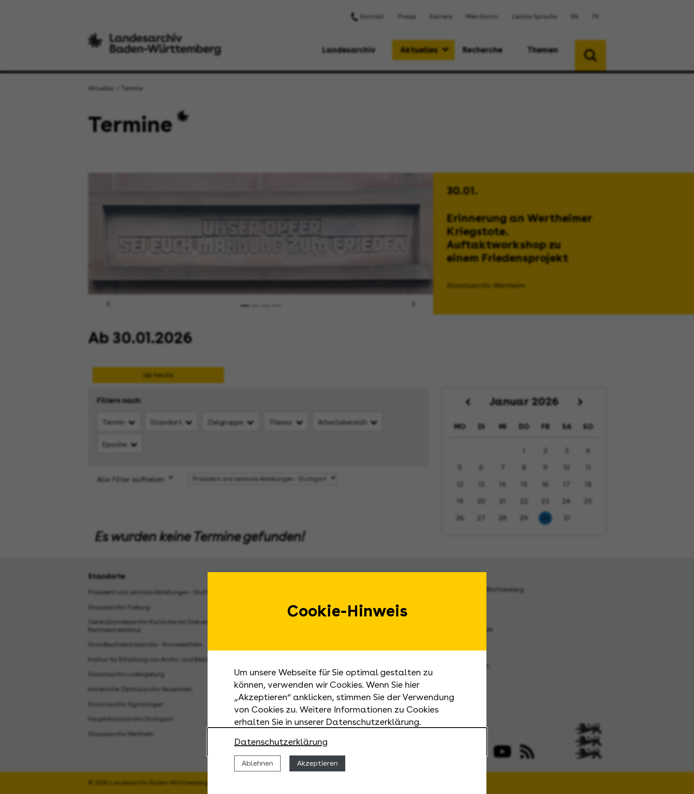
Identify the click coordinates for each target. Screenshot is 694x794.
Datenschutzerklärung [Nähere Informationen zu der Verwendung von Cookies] (281, 741)
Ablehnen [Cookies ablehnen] (257, 763)
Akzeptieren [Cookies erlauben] (317, 763)
